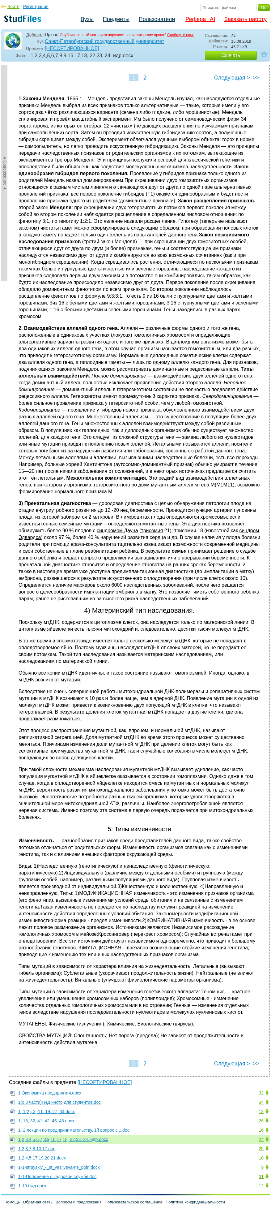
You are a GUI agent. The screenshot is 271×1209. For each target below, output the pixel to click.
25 (261, 1148)
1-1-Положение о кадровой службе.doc (57, 1176)
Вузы (87, 19)
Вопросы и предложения (79, 1202)
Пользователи (157, 19)
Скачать (231, 55)
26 (261, 1120)
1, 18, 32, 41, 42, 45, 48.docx (46, 1120)
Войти (13, 6)
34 (261, 1102)
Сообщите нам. (180, 35)
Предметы (116, 19)
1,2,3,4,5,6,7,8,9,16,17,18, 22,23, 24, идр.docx (63, 1139)
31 (261, 1176)
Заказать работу (245, 19)
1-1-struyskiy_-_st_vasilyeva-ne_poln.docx (59, 1167)
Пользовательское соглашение (134, 1202)
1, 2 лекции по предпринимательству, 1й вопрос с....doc (73, 1130)
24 (261, 1139)
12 (261, 1185)
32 (261, 1092)
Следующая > (232, 78)
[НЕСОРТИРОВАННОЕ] (72, 48)
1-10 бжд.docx (32, 1185)
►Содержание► (4, 173)
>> (256, 78)
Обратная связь (38, 1202)
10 (261, 1157)
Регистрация (36, 6)
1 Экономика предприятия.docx (49, 1092)
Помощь (12, 1202)
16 (261, 1130)
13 (261, 1111)
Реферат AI (200, 19)
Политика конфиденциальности (195, 1202)
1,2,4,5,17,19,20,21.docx (42, 1157)
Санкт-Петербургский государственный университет (104, 41)
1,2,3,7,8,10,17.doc (36, 1148)
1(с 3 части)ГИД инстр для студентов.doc (59, 1102)
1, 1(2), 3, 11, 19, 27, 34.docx (46, 1111)
